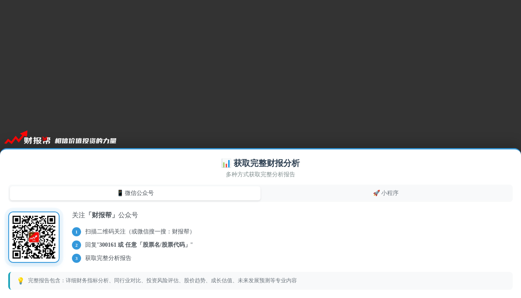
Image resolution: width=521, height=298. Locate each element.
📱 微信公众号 (135, 193)
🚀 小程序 (386, 193)
